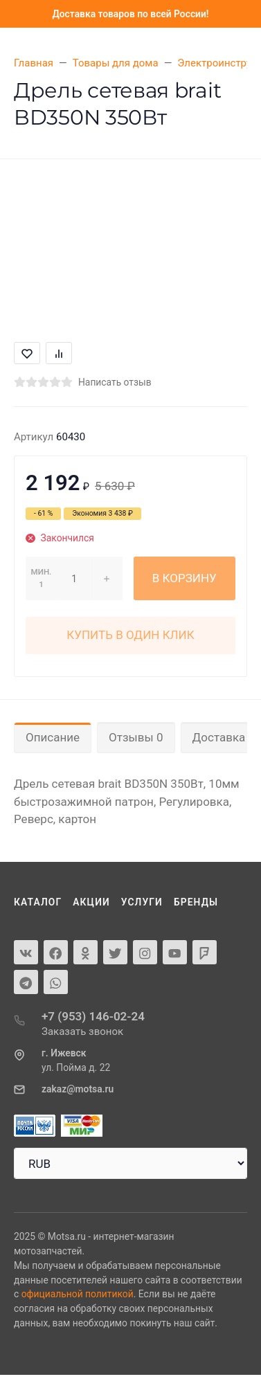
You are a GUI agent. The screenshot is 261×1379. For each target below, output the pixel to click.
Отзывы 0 (136, 737)
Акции (91, 902)
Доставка (219, 737)
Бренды (196, 902)
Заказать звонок (82, 1031)
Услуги (142, 902)
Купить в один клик (130, 635)
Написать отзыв (115, 382)
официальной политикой (77, 1293)
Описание (53, 737)
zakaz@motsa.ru (78, 1088)
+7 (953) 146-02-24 (93, 1016)
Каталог (38, 902)
